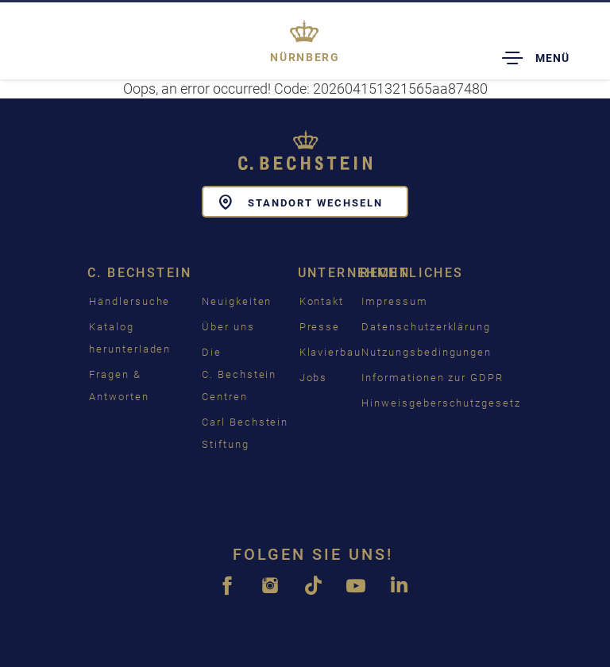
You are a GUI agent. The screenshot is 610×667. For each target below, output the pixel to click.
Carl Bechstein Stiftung (245, 433)
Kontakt (322, 301)
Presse (320, 327)
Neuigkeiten (237, 301)
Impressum (394, 301)
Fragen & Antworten (119, 385)
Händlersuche (129, 301)
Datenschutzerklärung (426, 327)
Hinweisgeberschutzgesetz (441, 403)
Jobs (313, 378)
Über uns (228, 327)
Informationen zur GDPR (432, 378)
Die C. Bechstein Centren (239, 374)
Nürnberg (304, 57)
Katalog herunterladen (130, 338)
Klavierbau (330, 352)
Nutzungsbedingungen (426, 352)
